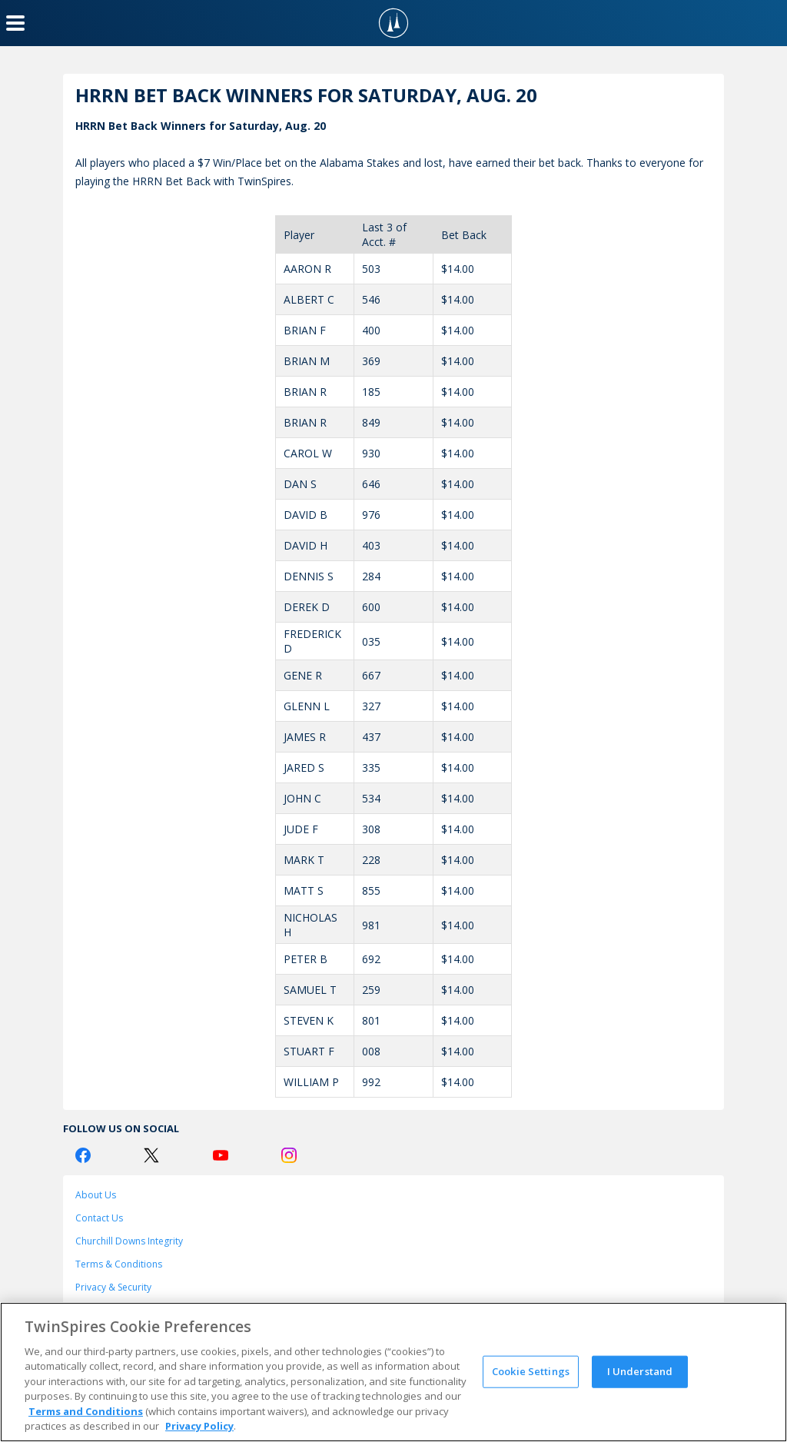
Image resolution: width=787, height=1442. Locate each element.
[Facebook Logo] (83, 1155)
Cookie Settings (530, 1371)
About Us (95, 1194)
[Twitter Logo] (151, 1155)
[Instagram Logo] (289, 1155)
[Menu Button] (15, 23)
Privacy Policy (199, 1426)
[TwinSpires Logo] (393, 23)
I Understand (640, 1371)
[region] (393, 1372)
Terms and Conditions (85, 1411)
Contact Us (99, 1217)
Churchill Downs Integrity (129, 1241)
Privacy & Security (113, 1287)
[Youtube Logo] (220, 1155)
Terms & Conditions (118, 1264)
